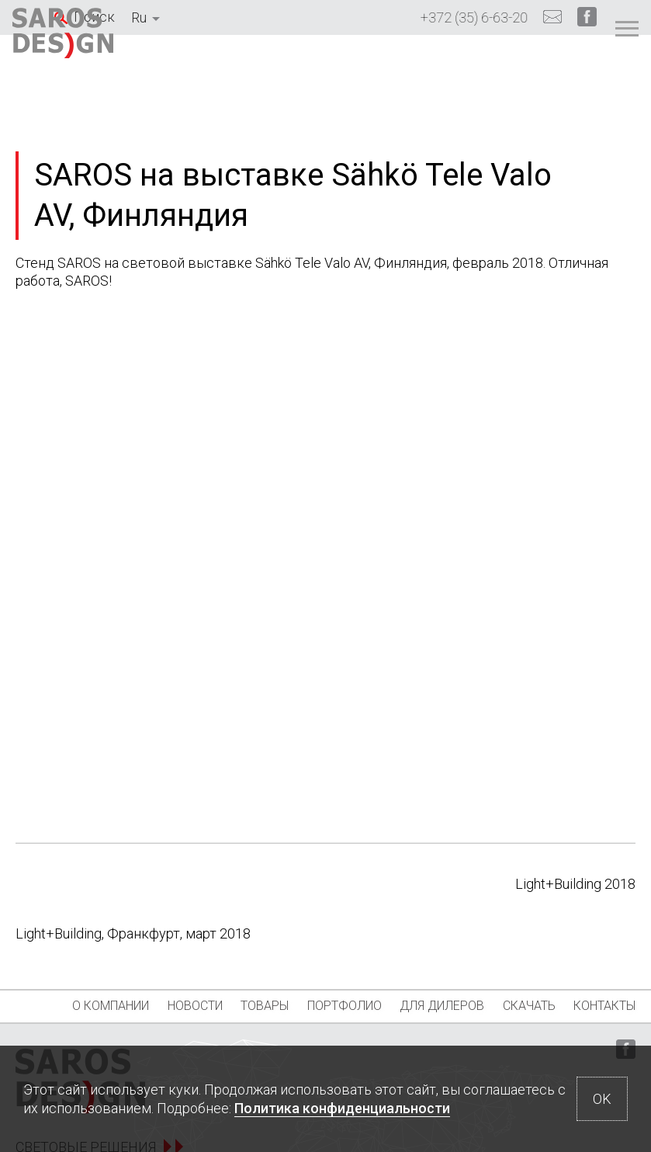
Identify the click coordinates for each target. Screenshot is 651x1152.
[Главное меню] (585, 36)
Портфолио (370, 1005)
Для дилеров (490, 1005)
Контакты (67, 1037)
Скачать (601, 1005)
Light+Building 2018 (575, 884)
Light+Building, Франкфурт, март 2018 (133, 933)
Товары (267, 1005)
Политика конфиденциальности (342, 1108)
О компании (66, 1005)
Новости (174, 1005)
